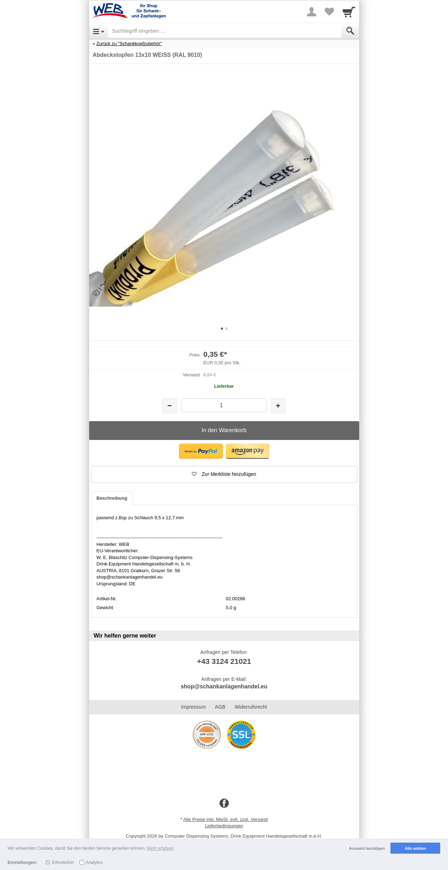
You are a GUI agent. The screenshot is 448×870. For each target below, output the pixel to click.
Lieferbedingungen (224, 825)
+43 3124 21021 (224, 661)
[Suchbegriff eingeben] (224, 31)
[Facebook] (224, 803)
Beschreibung (112, 498)
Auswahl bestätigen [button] (367, 848)
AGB (220, 707)
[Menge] (224, 405)
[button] (201, 451)
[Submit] (350, 31)
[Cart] (349, 11)
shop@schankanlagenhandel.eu (223, 686)
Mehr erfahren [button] (160, 848)
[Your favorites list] (329, 11)
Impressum (193, 707)
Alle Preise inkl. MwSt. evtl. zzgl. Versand (225, 819)
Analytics (94, 862)
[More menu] (311, 11)
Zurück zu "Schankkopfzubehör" (129, 43)
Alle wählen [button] (415, 848)
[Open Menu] (98, 31)
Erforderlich (63, 862)
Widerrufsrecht (250, 707)
